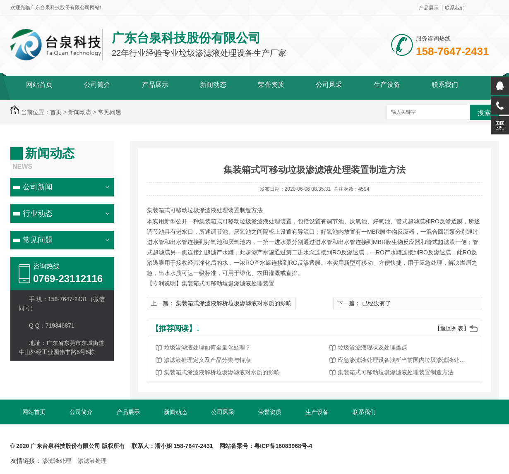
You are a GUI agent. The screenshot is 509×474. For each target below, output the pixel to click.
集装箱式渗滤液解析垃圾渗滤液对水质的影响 (234, 303)
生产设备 (387, 84)
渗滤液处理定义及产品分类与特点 (207, 360)
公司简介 (97, 84)
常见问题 (109, 112)
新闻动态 (213, 84)
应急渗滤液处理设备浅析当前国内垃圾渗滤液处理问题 (404, 360)
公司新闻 (38, 187)
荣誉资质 (271, 84)
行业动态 (38, 213)
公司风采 (329, 84)
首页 (56, 112)
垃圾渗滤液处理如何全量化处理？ (207, 347)
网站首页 (39, 84)
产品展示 (429, 8)
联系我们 (455, 8)
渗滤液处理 (56, 460)
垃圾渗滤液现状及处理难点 (372, 347)
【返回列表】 (452, 328)
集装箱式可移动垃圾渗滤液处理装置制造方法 (396, 372)
